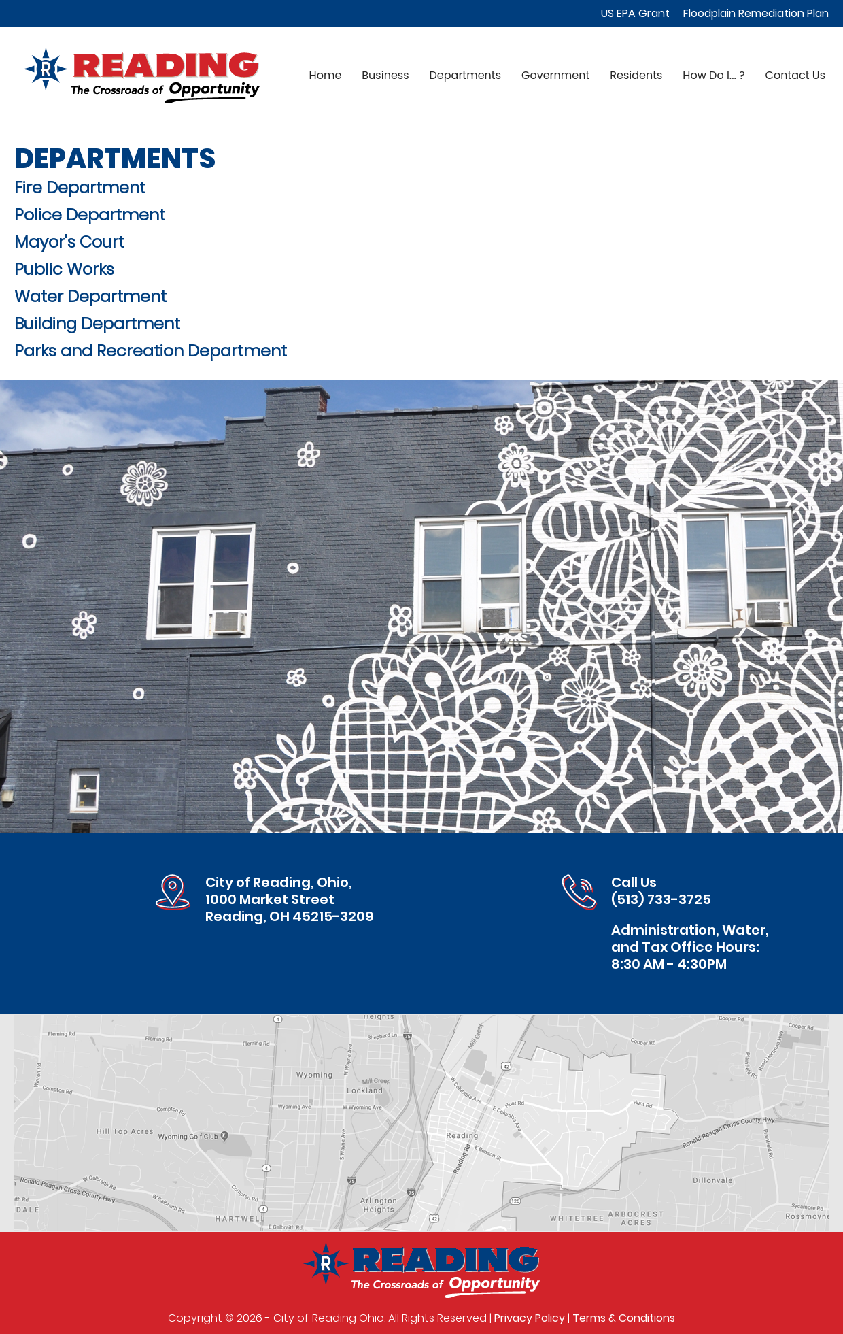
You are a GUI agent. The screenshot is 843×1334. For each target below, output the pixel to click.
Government (555, 75)
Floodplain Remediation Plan (756, 13)
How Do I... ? (713, 75)
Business (385, 75)
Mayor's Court (69, 242)
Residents (636, 75)
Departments (465, 75)
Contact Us (795, 75)
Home (325, 75)
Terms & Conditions (623, 1318)
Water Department (90, 296)
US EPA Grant (635, 13)
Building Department (97, 323)
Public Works (64, 269)
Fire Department (79, 187)
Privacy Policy (529, 1318)
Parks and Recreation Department (150, 350)
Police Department (89, 214)
